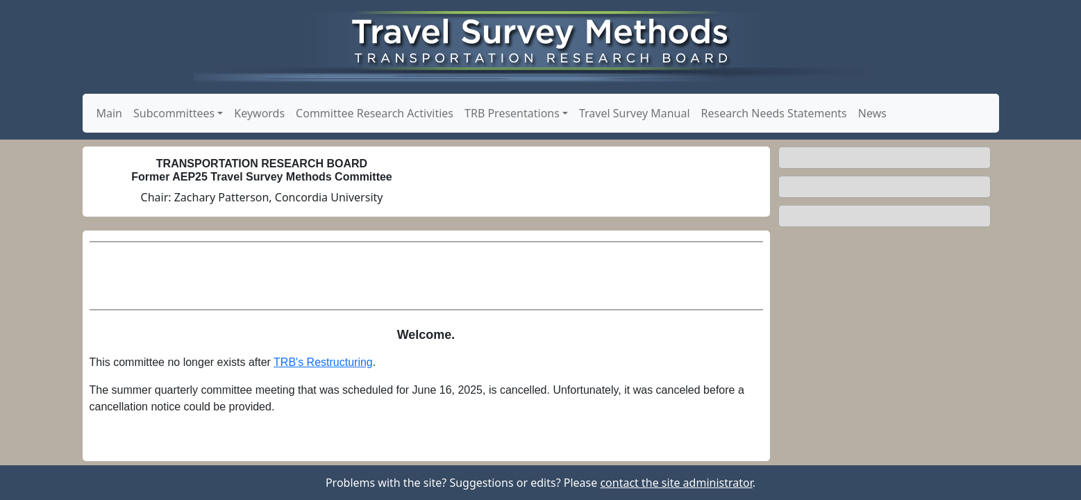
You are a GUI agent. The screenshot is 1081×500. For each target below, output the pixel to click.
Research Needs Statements (774, 113)
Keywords (259, 113)
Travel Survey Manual (634, 113)
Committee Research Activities (374, 113)
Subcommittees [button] (174, 113)
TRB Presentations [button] (512, 113)
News (872, 113)
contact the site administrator (676, 482)
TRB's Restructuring (323, 362)
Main (110, 113)
